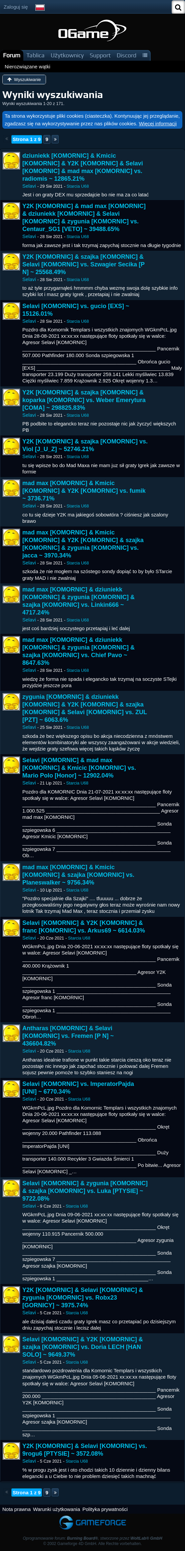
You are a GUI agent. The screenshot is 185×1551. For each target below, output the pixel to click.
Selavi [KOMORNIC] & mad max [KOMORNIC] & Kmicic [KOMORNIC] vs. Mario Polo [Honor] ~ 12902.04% (79, 768)
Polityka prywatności (105, 1509)
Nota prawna (16, 1509)
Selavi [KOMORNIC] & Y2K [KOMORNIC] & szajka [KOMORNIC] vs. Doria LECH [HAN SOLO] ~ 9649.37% (82, 1347)
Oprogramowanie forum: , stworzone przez (92, 1538)
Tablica (35, 55)
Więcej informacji (158, 123)
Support (100, 55)
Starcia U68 (78, 186)
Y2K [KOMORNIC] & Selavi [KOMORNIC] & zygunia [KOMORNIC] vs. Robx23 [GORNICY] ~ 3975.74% (82, 1298)
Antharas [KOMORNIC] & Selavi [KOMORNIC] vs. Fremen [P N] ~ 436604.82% (68, 1036)
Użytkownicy (67, 55)
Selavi (29, 186)
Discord (126, 55)
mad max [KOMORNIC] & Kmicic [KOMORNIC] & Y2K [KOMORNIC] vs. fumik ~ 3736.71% (84, 491)
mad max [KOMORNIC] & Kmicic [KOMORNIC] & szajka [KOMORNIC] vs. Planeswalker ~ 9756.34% (78, 875)
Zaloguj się (16, 7)
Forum (11, 55)
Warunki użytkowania (56, 1509)
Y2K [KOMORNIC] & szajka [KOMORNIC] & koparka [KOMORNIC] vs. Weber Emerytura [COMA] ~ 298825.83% (84, 400)
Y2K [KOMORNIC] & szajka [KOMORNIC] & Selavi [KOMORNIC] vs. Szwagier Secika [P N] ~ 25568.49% (83, 264)
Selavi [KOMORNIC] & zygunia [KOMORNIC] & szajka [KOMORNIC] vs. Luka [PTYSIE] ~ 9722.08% (85, 1191)
